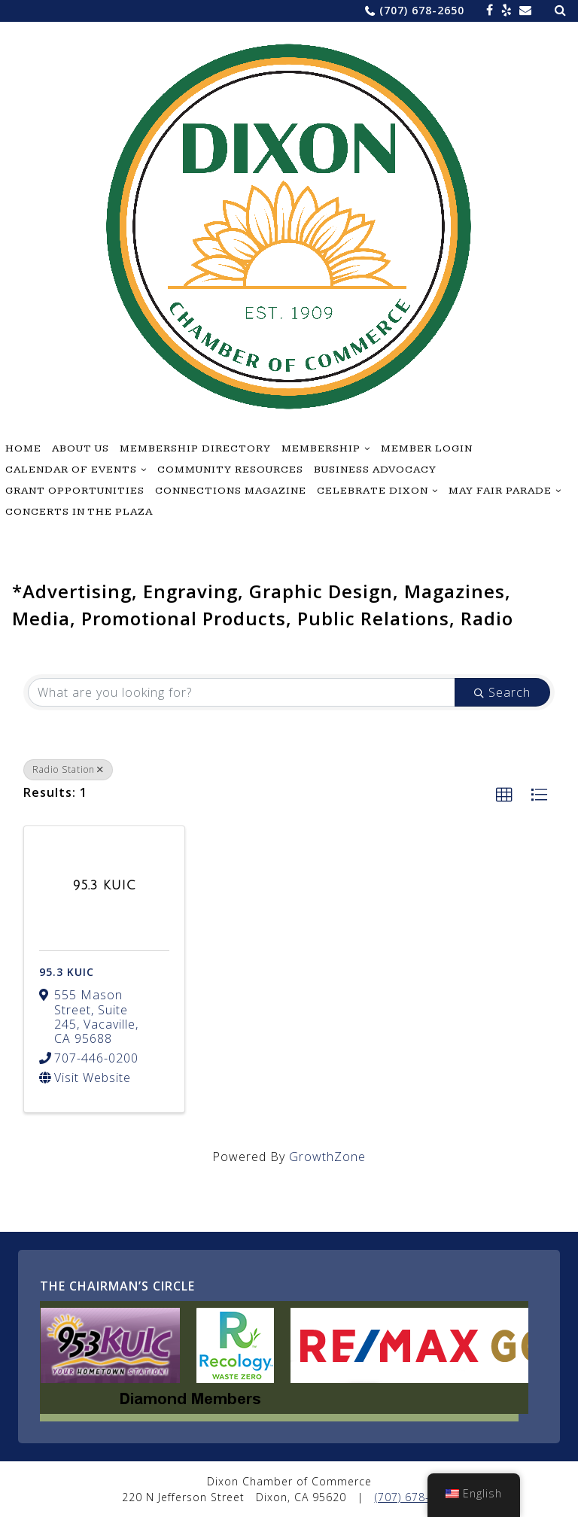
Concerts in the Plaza (79, 511)
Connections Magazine (230, 490)
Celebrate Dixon (372, 490)
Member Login (427, 448)
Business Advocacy (375, 469)
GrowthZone (327, 1156)
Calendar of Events (71, 469)
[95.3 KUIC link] (104, 885)
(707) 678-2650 (421, 10)
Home (23, 448)
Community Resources (230, 469)
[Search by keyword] (241, 692)
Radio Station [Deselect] (68, 769)
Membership (320, 448)
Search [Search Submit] (502, 692)
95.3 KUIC (66, 972)
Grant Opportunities (74, 490)
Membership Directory (195, 448)
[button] (504, 795)
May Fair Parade (500, 490)
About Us (80, 448)
